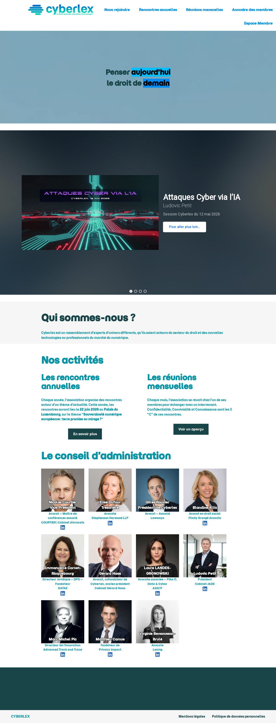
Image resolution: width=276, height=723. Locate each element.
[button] (131, 291)
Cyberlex (20, 716)
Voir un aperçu (191, 429)
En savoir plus (85, 434)
